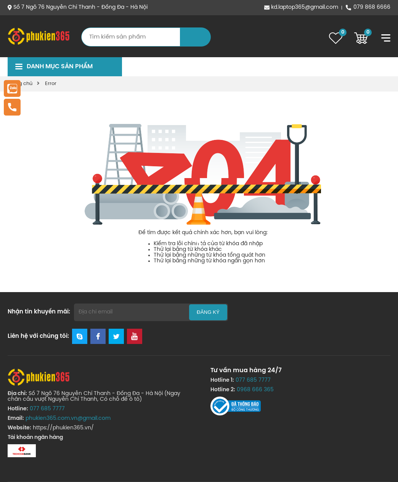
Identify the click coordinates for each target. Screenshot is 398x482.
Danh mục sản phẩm (60, 66)
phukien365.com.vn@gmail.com (68, 418)
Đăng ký (208, 312)
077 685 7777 (47, 409)
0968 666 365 (255, 390)
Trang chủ (20, 83)
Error (50, 83)
